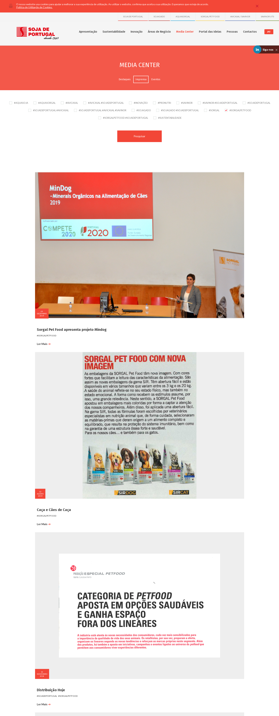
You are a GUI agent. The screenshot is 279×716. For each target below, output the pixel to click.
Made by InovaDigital (242, 711)
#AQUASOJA (21, 102)
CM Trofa (94, 545)
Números (33, 638)
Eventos (155, 79)
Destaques (125, 79)
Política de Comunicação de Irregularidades (70, 708)
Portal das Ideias (210, 31)
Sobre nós (34, 634)
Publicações (99, 642)
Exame (204, 297)
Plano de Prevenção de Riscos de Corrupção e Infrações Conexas (121, 708)
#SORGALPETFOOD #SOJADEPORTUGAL (125, 117)
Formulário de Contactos (232, 638)
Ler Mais (38, 233)
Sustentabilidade (113, 31)
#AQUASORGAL (47, 102)
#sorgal (57, 303)
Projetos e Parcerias (102, 638)
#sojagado (236, 225)
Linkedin (237, 693)
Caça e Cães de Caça (104, 214)
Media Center (185, 31)
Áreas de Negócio (159, 31)
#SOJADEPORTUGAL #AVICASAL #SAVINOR (102, 110)
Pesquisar (139, 136)
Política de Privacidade (37, 708)
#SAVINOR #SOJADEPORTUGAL (220, 102)
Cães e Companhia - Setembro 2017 (168, 299)
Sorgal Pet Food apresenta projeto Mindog (54, 216)
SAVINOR (193, 646)
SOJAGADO (159, 16)
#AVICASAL (72, 102)
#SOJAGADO (143, 110)
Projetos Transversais (103, 646)
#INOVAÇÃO (141, 102)
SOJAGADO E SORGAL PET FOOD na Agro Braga (219, 216)
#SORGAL (214, 110)
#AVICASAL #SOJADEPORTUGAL (106, 102)
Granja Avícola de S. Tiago (201, 657)
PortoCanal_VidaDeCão (51, 463)
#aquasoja (36, 389)
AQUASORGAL (183, 16)
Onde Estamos (228, 634)
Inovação (137, 31)
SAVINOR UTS (267, 16)
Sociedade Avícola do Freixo (202, 668)
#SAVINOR (187, 102)
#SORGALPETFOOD (240, 110)
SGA (63, 642)
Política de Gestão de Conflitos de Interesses (173, 708)
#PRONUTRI (164, 102)
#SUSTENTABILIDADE (169, 117)
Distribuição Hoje (157, 214)
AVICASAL (193, 638)
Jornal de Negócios (47, 380)
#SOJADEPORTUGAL (259, 102)
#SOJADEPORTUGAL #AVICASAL (51, 110)
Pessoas (232, 31)
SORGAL (193, 642)
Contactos (250, 31)
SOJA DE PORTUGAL (133, 16)
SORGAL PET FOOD (210, 16)
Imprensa (140, 79)
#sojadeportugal (42, 303)
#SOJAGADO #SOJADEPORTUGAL (180, 110)
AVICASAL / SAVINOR (240, 16)
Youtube (247, 693)
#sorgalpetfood (41, 225)
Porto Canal (97, 380)
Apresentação (88, 31)
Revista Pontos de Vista (106, 297)
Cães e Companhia (47, 297)
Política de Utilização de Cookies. (34, 7)
